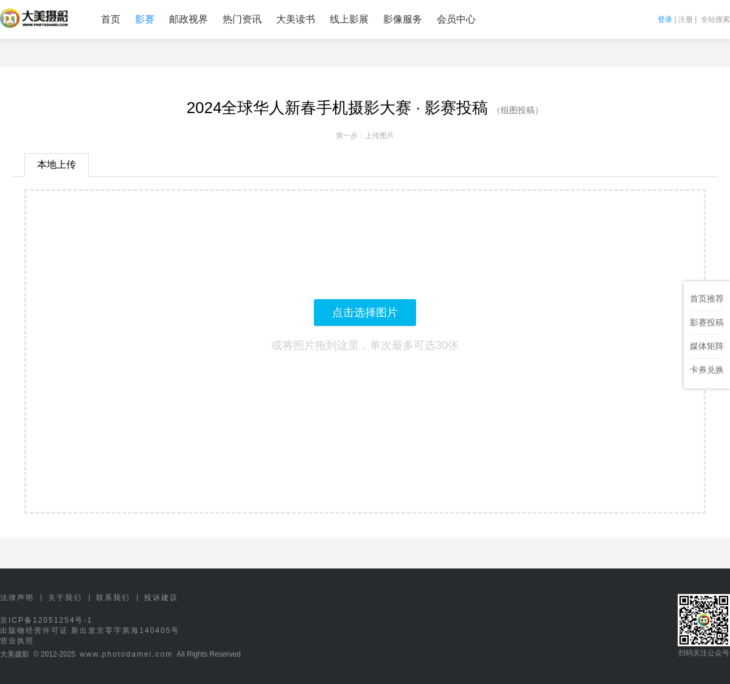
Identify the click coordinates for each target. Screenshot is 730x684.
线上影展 (349, 19)
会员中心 (456, 19)
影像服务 (402, 19)
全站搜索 (715, 19)
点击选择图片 (365, 312)
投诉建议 (161, 597)
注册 (685, 19)
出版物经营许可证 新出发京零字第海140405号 (89, 630)
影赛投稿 (707, 322)
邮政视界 (188, 19)
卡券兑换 (707, 370)
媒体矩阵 (707, 346)
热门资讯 (242, 19)
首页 (110, 19)
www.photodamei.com (126, 654)
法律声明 (17, 597)
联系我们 (113, 597)
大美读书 (295, 19)
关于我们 (65, 597)
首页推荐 (707, 298)
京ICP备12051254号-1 (46, 620)
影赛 (145, 19)
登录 (665, 19)
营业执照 (17, 641)
